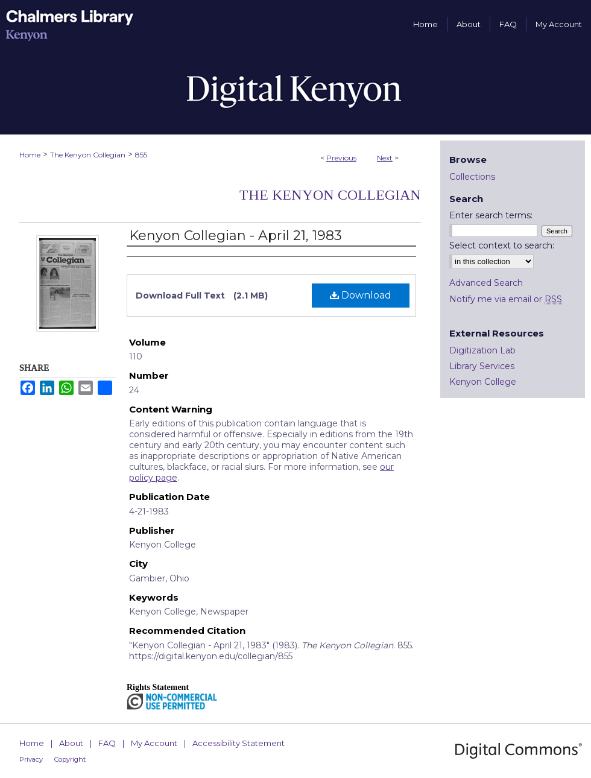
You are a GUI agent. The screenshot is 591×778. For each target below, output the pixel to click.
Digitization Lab (482, 350)
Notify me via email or (505, 299)
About (71, 743)
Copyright (70, 759)
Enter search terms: (491, 215)
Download (360, 295)
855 (141, 154)
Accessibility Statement (238, 743)
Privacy (31, 759)
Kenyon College (482, 381)
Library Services (481, 366)
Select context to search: (501, 245)
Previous (341, 157)
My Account (154, 743)
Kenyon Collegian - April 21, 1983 (235, 235)
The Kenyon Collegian (87, 154)
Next (385, 157)
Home (29, 154)
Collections (472, 176)
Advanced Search (486, 282)
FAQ (107, 743)
